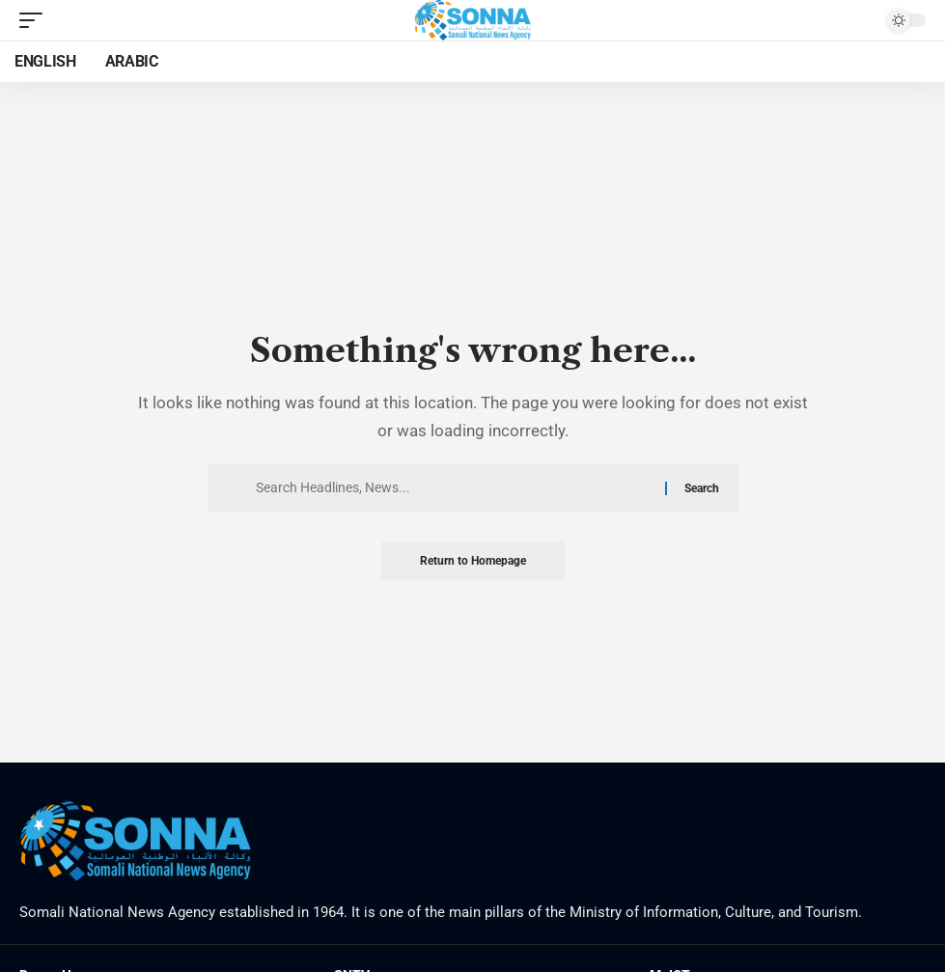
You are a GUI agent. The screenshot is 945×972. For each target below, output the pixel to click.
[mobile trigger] (35, 20)
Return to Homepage (473, 561)
